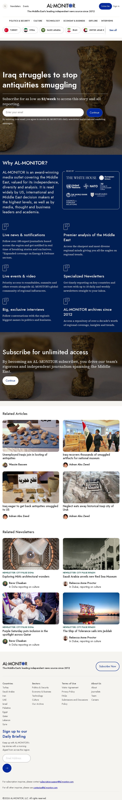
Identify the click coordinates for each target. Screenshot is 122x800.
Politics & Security (19, 21)
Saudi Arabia (8, 691)
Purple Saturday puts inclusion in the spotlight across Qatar (25, 633)
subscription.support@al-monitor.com (57, 781)
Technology (53, 21)
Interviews (107, 21)
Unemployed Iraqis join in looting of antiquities (25, 456)
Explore (93, 21)
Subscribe (105, 6)
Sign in (116, 6)
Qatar (5, 716)
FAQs (64, 695)
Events (26, 6)
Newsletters (15, 6)
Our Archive (38, 703)
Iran (4, 695)
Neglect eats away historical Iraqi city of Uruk (88, 508)
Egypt (5, 712)
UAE (5, 699)
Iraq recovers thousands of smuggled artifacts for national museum (86, 456)
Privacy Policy (68, 691)
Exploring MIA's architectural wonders (26, 577)
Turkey (6, 687)
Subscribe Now (107, 666)
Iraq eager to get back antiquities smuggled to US (30, 508)
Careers (95, 699)
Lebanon (6, 720)
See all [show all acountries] (113, 30)
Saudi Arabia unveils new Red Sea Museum (90, 577)
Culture (38, 21)
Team (93, 695)
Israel (5, 703)
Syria (5, 724)
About (94, 687)
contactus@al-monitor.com (45, 787)
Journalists (95, 691)
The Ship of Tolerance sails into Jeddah (87, 631)
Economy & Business (74, 21)
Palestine (6, 707)
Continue (10, 380)
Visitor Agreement (70, 687)
